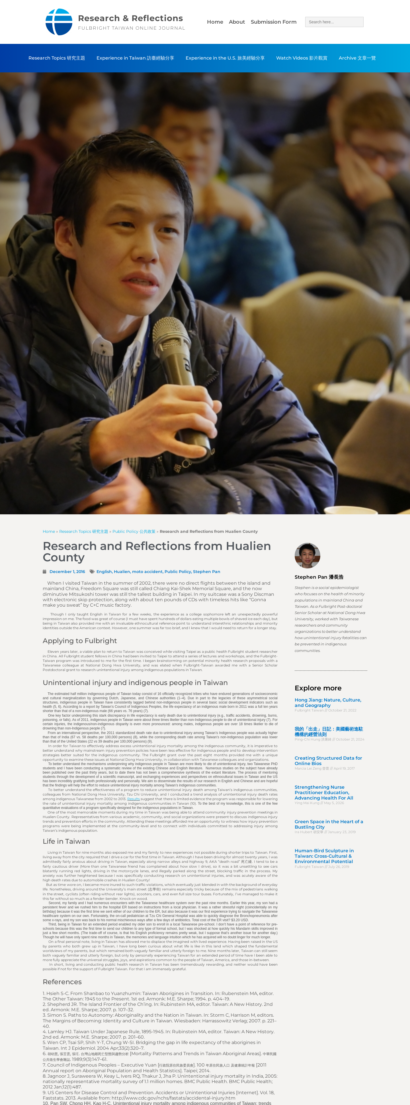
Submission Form (274, 22)
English (104, 571)
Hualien (122, 571)
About (237, 22)
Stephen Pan (206, 571)
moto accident (147, 571)
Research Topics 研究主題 (56, 58)
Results (133, 799)
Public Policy (178, 571)
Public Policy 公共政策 (133, 531)
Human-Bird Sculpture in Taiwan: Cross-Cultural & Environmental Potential (324, 856)
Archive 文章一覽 (357, 58)
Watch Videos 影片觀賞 (301, 58)
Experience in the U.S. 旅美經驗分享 (225, 58)
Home (215, 22)
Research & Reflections (130, 18)
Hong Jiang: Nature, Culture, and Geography (328, 702)
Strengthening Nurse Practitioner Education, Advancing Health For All (324, 792)
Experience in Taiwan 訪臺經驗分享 (135, 58)
